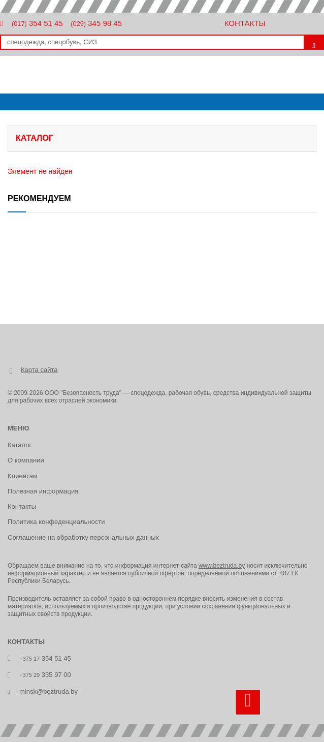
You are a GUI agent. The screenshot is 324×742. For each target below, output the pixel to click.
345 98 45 (96, 23)
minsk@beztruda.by (48, 691)
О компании (26, 460)
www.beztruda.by (222, 565)
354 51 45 (37, 23)
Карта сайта (39, 370)
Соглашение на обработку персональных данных (83, 537)
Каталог (19, 445)
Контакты (245, 23)
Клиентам (23, 476)
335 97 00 (45, 674)
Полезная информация (43, 491)
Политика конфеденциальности (56, 521)
